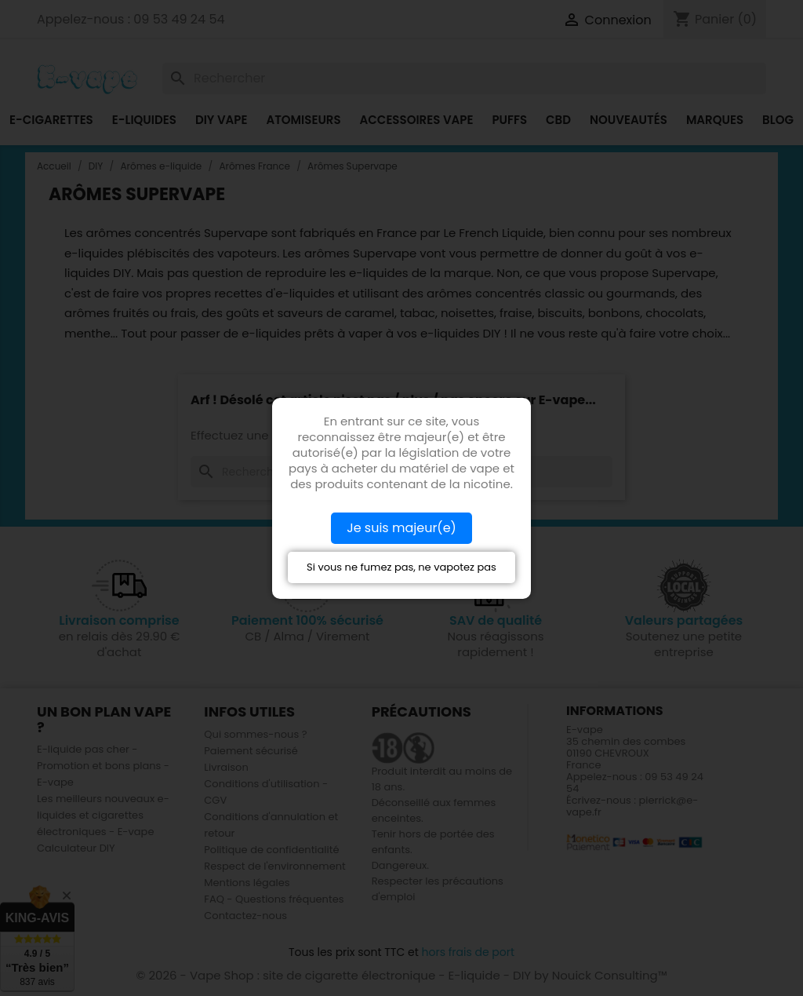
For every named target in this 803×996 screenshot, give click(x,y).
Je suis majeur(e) (401, 528)
